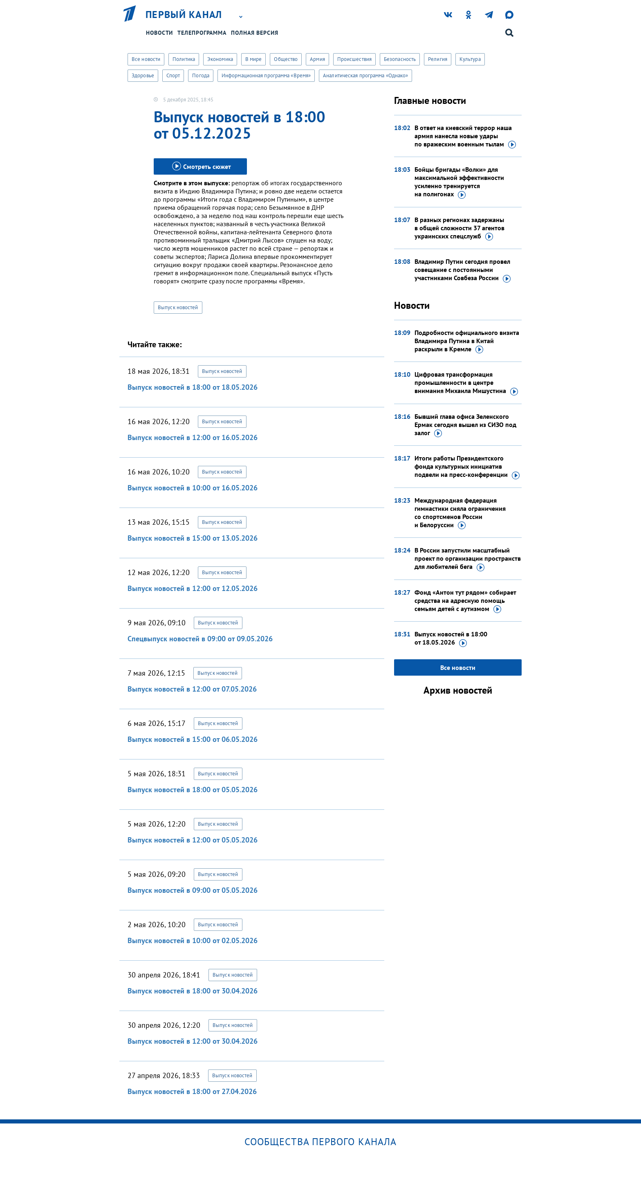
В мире (253, 59)
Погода (200, 75)
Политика (184, 59)
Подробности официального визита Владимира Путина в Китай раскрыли (467, 341)
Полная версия (254, 32)
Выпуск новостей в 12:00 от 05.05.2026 (193, 840)
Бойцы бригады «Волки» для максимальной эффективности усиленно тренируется (459, 182)
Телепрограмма (201, 32)
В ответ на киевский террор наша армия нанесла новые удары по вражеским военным (465, 136)
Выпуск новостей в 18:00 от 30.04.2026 (193, 990)
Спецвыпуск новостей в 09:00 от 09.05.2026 (200, 638)
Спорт (173, 75)
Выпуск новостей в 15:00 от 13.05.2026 (193, 538)
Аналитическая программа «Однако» (365, 75)
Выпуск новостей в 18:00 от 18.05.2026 (193, 387)
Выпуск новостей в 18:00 (451, 638)
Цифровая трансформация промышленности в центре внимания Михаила (466, 382)
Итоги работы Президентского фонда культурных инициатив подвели (467, 466)
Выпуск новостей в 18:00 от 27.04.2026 (192, 1091)
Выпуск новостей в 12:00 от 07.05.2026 (192, 689)
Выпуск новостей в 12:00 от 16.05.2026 (193, 437)
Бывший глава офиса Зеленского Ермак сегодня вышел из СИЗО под (465, 425)
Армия (317, 59)
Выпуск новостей (178, 307)
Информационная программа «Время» (266, 75)
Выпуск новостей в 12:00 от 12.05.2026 (193, 588)
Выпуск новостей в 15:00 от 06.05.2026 (193, 739)
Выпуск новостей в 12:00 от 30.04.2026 (193, 1041)
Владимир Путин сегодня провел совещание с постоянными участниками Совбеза (463, 270)
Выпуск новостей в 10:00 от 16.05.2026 (193, 487)
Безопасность (400, 59)
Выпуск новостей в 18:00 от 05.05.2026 (193, 789)
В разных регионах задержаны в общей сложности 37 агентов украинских (459, 228)
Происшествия (354, 59)
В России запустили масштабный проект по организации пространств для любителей (468, 558)
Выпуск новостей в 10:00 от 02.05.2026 (193, 940)
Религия (437, 59)
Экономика (220, 59)
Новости (159, 32)
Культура (470, 59)
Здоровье (143, 75)
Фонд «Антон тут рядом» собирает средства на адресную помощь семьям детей (465, 600)
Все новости (146, 59)
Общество (286, 59)
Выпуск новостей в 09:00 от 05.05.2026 (193, 890)
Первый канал (184, 14)
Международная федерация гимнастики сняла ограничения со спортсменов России (460, 513)
